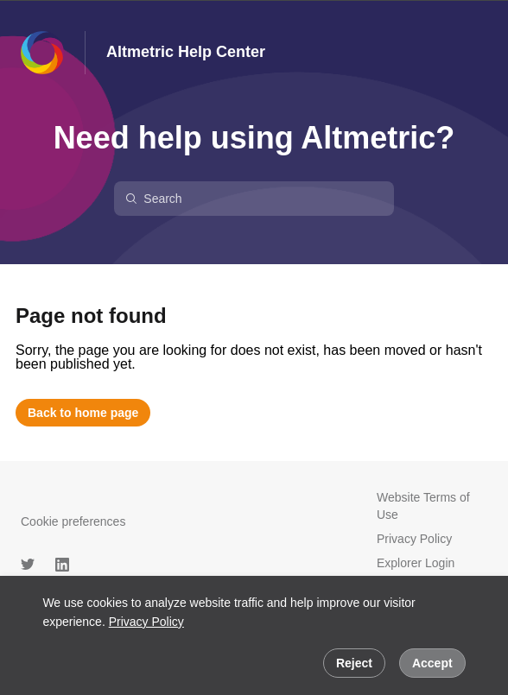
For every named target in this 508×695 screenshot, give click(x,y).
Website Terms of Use (423, 505)
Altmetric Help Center (185, 51)
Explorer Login (415, 563)
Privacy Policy (146, 622)
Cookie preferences (73, 521)
